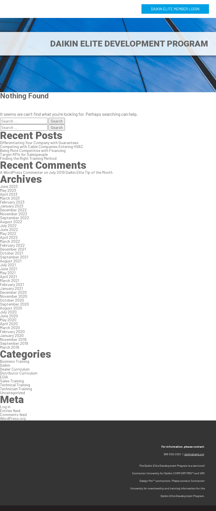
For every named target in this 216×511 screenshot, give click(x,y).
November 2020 (13, 296)
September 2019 (14, 343)
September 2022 (14, 217)
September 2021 (14, 257)
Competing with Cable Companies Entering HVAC (41, 146)
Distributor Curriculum (18, 373)
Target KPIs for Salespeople (24, 154)
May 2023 (8, 190)
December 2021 (13, 249)
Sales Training (12, 380)
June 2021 (8, 268)
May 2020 (8, 319)
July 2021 (8, 264)
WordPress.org (13, 418)
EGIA (4, 376)
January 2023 (11, 206)
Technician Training (16, 388)
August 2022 (11, 221)
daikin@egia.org (194, 454)
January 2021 (11, 288)
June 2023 (9, 186)
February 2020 (12, 331)
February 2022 (12, 245)
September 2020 (14, 304)
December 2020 (13, 292)
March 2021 (9, 280)
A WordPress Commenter (21, 172)
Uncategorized (12, 392)
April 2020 (9, 323)
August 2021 (10, 260)
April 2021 (8, 276)
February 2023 (12, 202)
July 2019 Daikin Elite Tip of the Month (80, 172)
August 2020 (11, 308)
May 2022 (8, 233)
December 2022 (13, 209)
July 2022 (8, 225)
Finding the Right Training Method (28, 158)
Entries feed (10, 410)
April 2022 (9, 237)
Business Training (14, 361)
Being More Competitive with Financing (33, 150)
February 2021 (12, 284)
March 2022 (10, 241)
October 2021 (11, 253)
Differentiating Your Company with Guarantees (39, 142)
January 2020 (12, 335)
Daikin (5, 365)
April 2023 (8, 194)
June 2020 (9, 315)
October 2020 (12, 300)
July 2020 (8, 311)
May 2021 (7, 272)
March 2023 (10, 198)
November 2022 (13, 213)
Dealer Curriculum (15, 369)
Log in (5, 406)
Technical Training (15, 384)
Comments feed (13, 414)
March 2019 (9, 347)
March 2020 (10, 327)
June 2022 (9, 229)
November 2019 (13, 339)
